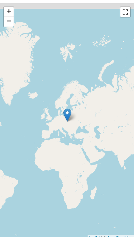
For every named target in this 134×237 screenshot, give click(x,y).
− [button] (9, 22)
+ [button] (9, 12)
